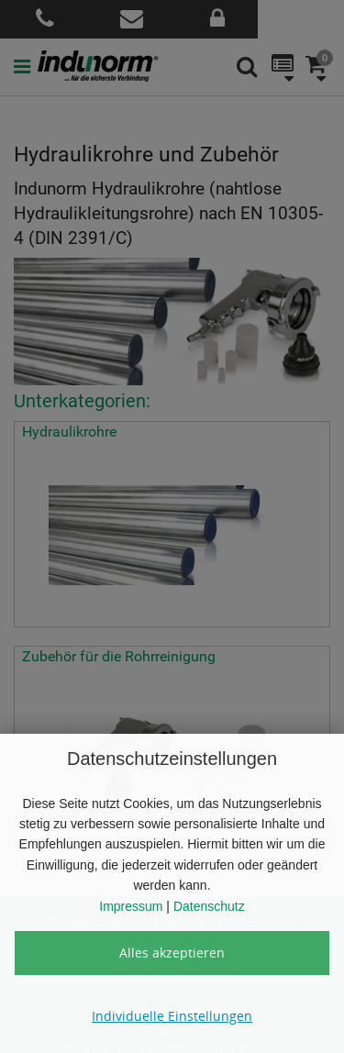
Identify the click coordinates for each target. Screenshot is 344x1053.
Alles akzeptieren (172, 952)
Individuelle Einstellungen (172, 1016)
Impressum (130, 906)
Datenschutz (209, 906)
